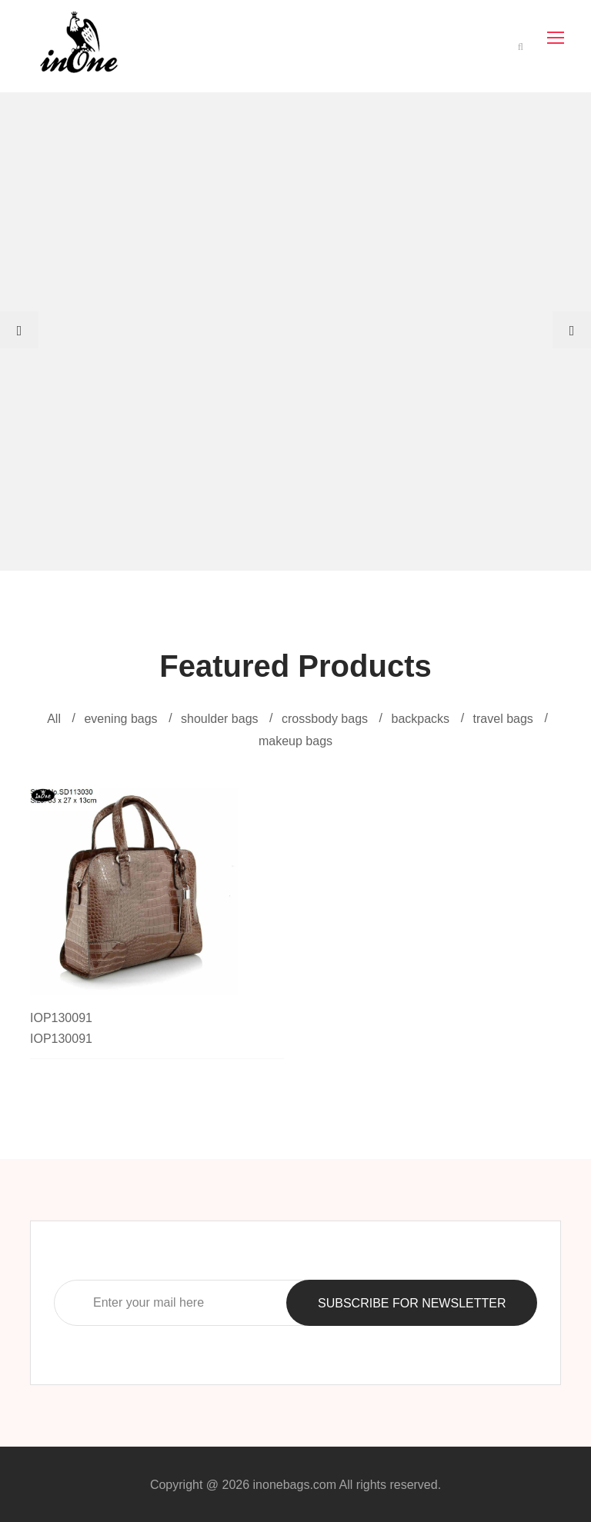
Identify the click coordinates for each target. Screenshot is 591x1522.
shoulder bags (220, 718)
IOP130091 (61, 1017)
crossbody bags (325, 718)
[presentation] (19, 329)
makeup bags (295, 741)
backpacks (421, 718)
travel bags (503, 718)
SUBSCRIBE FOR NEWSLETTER (412, 1303)
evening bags (120, 718)
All (54, 718)
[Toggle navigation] (557, 38)
